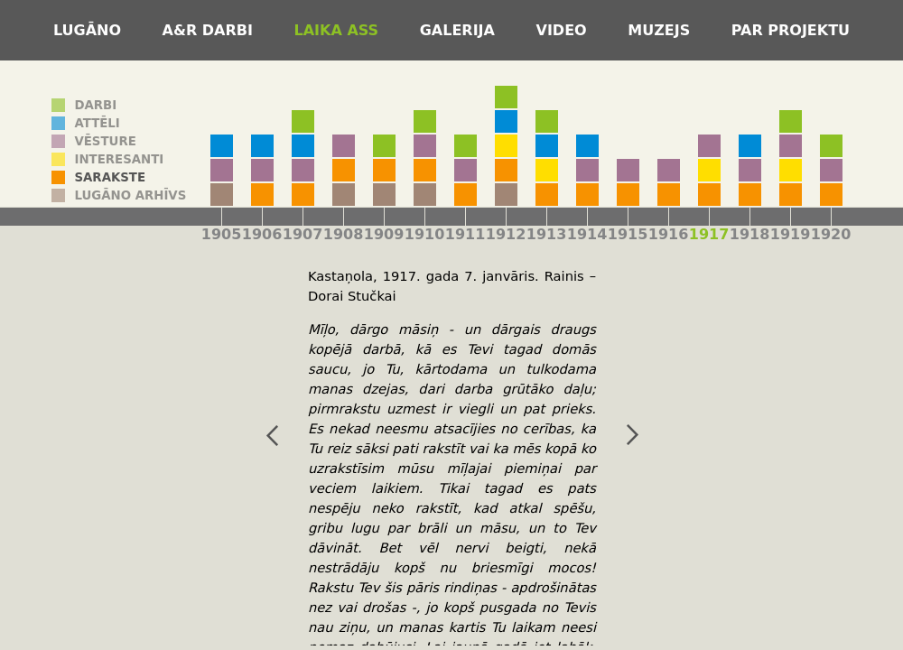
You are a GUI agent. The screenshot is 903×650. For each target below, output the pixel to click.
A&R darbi (210, 30)
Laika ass (339, 30)
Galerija (460, 30)
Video (564, 30)
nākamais (613, 435)
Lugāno (89, 30)
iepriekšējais (253, 435)
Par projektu (790, 30)
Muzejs (661, 30)
